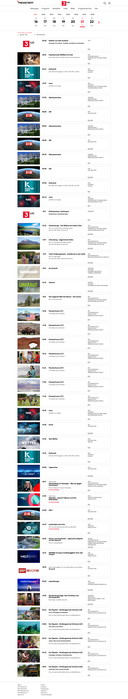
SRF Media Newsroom (23, 691)
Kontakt (43, 685)
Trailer (65, 9)
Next (98, 22)
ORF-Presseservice (22, 692)
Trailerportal (20, 694)
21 (82, 22)
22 (92, 22)
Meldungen (34, 9)
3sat (96, 9)
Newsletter (43, 691)
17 (45, 22)
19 (63, 22)
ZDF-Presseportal (22, 687)
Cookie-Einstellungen (46, 694)
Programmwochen (85, 9)
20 (73, 22)
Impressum (43, 687)
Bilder (73, 9)
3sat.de (19, 685)
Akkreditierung (44, 689)
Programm (45, 9)
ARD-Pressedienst (22, 689)
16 (36, 22)
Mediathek (56, 9)
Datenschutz (44, 692)
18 (54, 22)
